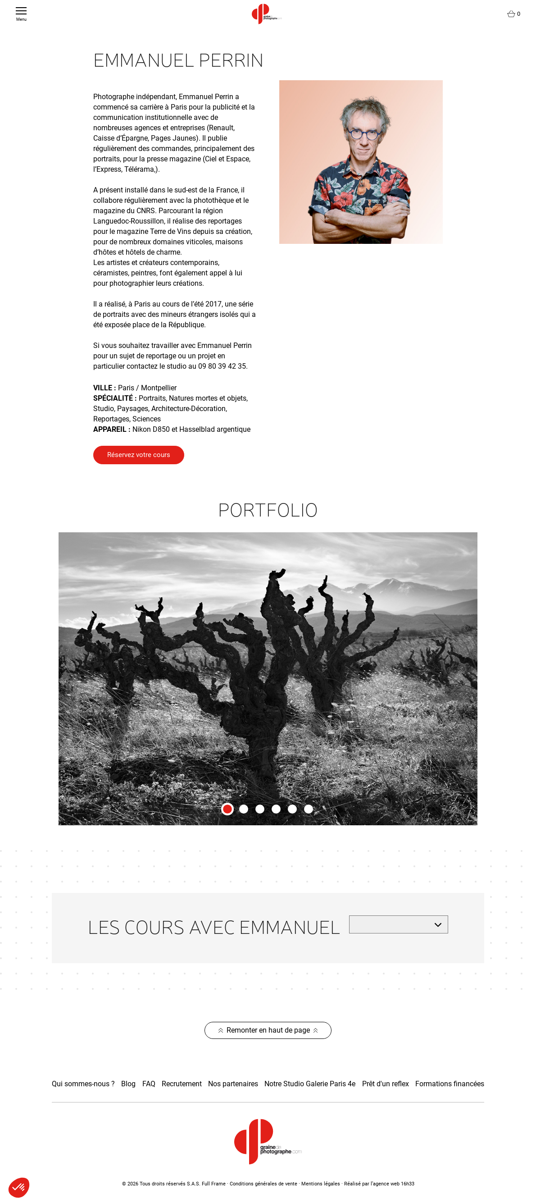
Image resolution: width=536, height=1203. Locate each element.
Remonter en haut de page (268, 1030)
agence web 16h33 (393, 1184)
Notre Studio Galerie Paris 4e (309, 1083)
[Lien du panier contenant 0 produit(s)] (513, 13)
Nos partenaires (233, 1083)
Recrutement (182, 1083)
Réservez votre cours (138, 455)
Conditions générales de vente (263, 1184)
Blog (128, 1083)
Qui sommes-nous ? (83, 1083)
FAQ (148, 1083)
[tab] (227, 809)
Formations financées (449, 1083)
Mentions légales (320, 1184)
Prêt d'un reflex (385, 1083)
